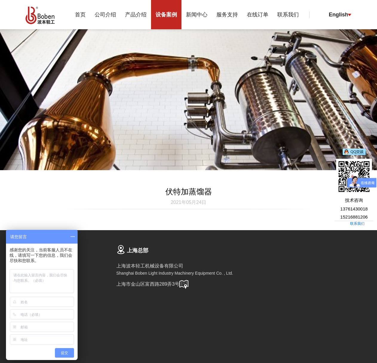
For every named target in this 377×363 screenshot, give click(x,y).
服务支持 (227, 15)
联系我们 (288, 15)
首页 (80, 15)
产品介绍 (136, 15)
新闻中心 (196, 15)
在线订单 (257, 15)
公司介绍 (105, 15)
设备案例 (166, 15)
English (338, 15)
